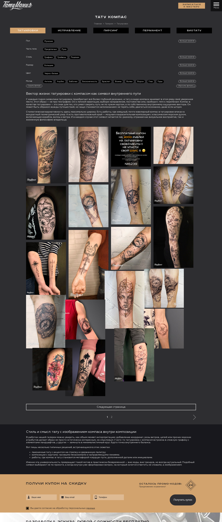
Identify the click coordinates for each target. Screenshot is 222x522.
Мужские (48, 41)
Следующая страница (111, 407)
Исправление (69, 30)
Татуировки (27, 30)
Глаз (151, 82)
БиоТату (194, 30)
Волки (129, 82)
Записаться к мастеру (191, 5)
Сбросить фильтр (185, 86)
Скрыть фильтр (34, 86)
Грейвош (61, 57)
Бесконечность (89, 82)
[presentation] (145, 499)
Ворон (140, 82)
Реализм (75, 57)
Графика (48, 57)
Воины (118, 82)
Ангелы (48, 82)
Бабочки (73, 82)
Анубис (60, 82)
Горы (160, 82)
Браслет (106, 82)
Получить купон (183, 499)
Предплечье (50, 49)
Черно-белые (51, 73)
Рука (64, 49)
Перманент (152, 30)
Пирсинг (111, 30)
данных (90, 508)
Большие (48, 65)
